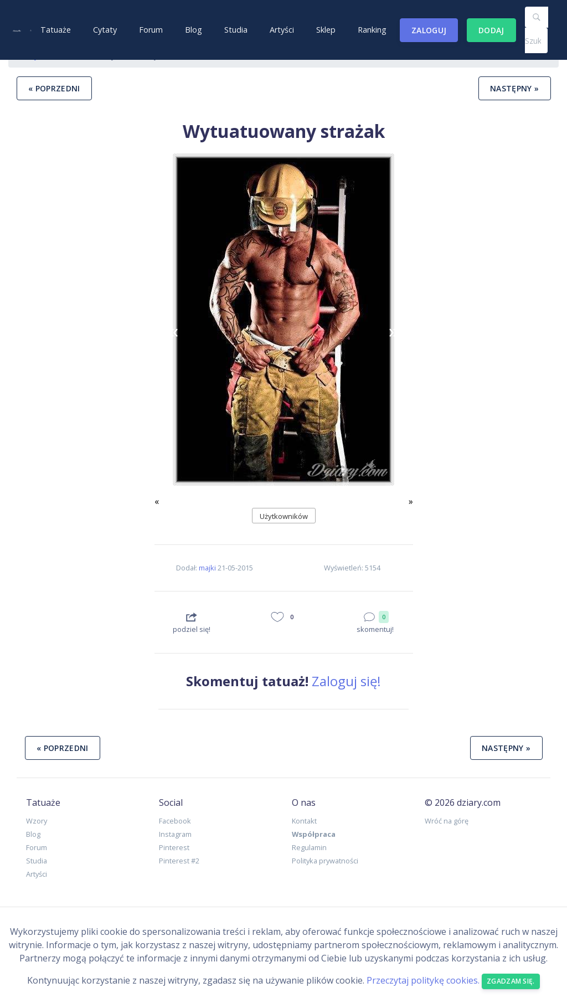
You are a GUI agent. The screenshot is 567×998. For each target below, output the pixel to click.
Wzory (36, 821)
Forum (151, 29)
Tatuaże (55, 29)
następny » (514, 88)
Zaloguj (428, 30)
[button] (173, 330)
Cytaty (105, 29)
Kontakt (304, 821)
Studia (236, 29)
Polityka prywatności (325, 861)
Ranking (372, 29)
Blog (193, 29)
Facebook (175, 821)
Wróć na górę (446, 821)
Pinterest (174, 847)
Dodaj (491, 30)
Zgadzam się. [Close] (511, 981)
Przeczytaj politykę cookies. (423, 980)
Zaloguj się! (346, 681)
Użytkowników (284, 516)
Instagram (175, 834)
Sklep (326, 29)
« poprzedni (54, 88)
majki (207, 568)
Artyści (282, 29)
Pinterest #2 (179, 861)
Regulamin (309, 847)
